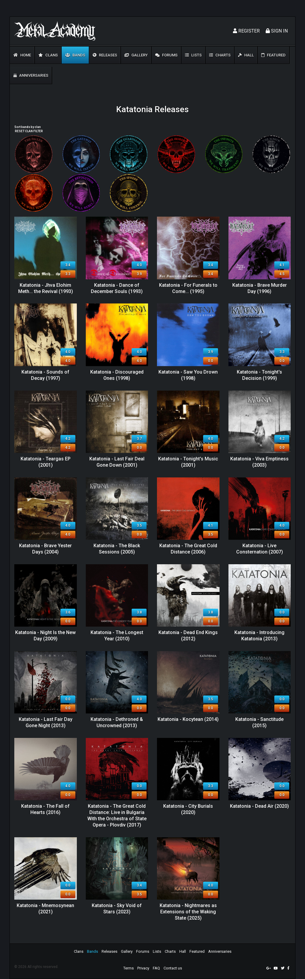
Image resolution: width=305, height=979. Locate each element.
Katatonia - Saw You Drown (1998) (188, 375)
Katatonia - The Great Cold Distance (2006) (188, 549)
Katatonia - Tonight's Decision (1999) (259, 375)
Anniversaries (30, 75)
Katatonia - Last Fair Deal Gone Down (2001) (116, 462)
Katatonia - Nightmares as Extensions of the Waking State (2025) (188, 912)
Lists (193, 55)
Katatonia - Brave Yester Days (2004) (45, 549)
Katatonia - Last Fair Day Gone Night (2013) (45, 722)
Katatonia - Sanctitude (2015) (259, 722)
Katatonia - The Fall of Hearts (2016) (45, 809)
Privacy (143, 968)
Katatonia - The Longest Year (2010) (117, 636)
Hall (246, 55)
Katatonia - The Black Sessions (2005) (117, 549)
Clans (48, 55)
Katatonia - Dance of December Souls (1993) (117, 288)
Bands (75, 55)
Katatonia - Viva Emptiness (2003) (259, 462)
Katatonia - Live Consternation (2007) (259, 549)
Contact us (173, 968)
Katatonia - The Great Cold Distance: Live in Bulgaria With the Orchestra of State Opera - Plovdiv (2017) (117, 815)
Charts (220, 55)
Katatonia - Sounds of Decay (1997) (45, 375)
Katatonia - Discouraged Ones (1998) (117, 375)
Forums (166, 55)
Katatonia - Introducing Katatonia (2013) (259, 636)
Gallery (136, 55)
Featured (273, 55)
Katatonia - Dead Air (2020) (259, 806)
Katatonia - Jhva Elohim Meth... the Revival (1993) (45, 288)
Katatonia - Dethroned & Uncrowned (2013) (117, 722)
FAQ (156, 968)
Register (246, 31)
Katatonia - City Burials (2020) (188, 809)
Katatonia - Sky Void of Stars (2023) (117, 909)
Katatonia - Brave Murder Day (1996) (259, 288)
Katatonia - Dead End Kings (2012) (188, 636)
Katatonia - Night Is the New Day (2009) (45, 636)
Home (22, 55)
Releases (105, 55)
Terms (128, 968)
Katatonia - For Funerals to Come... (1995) (188, 288)
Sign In (277, 31)
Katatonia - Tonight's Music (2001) (188, 462)
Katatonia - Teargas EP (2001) (46, 462)
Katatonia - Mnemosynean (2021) (45, 909)
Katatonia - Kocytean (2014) (188, 719)
